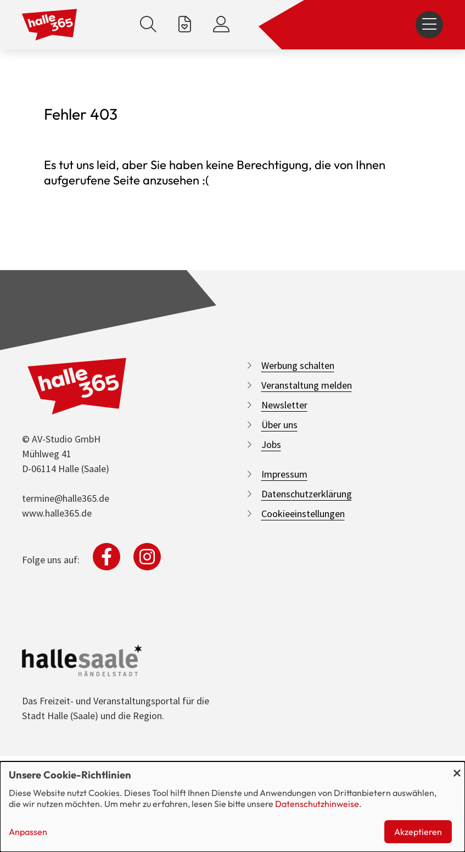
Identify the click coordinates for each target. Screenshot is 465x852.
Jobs (271, 444)
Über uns (279, 424)
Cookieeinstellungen (303, 513)
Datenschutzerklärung (306, 493)
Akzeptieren (418, 831)
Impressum (284, 474)
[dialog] (232, 806)
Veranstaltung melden (306, 385)
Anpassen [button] (28, 831)
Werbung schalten (297, 365)
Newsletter (284, 405)
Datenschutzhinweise (317, 803)
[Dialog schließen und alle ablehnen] (457, 768)
